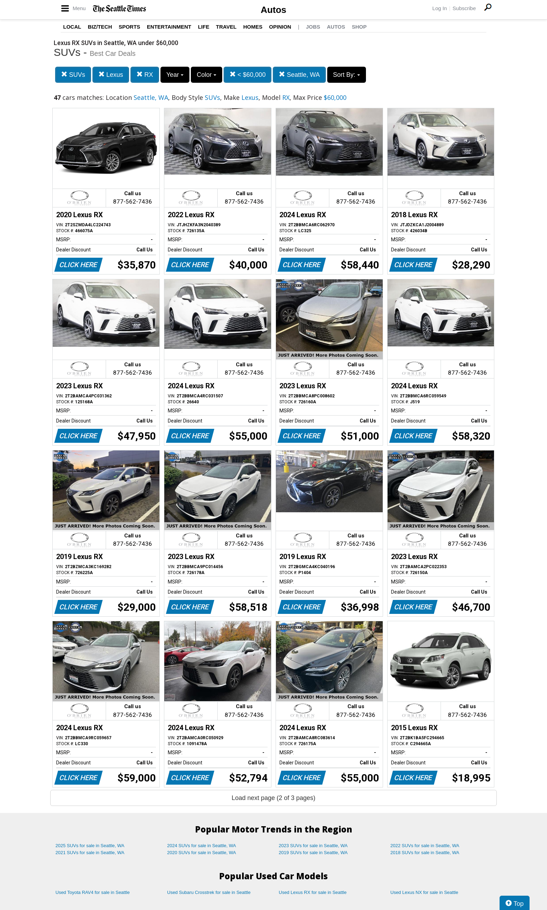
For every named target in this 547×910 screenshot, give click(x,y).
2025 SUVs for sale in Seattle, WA (90, 845)
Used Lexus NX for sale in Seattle (424, 892)
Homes (252, 27)
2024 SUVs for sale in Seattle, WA (201, 845)
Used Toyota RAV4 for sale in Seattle (92, 892)
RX (144, 74)
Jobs (313, 27)
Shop (359, 27)
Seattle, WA (299, 74)
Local (72, 27)
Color (206, 74)
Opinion (280, 27)
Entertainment (169, 27)
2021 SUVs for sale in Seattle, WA (90, 852)
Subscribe (464, 8)
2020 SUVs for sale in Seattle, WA (201, 852)
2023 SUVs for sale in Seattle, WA (313, 845)
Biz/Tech (100, 27)
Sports (129, 27)
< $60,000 (248, 74)
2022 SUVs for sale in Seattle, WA (424, 845)
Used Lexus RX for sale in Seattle (312, 892)
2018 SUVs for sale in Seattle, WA (424, 852)
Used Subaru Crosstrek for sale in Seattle (208, 892)
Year (174, 74)
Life (203, 27)
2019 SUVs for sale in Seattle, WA (313, 852)
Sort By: (346, 74)
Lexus (110, 74)
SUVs (73, 74)
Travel (226, 27)
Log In (439, 8)
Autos (273, 10)
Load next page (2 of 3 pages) (273, 797)
